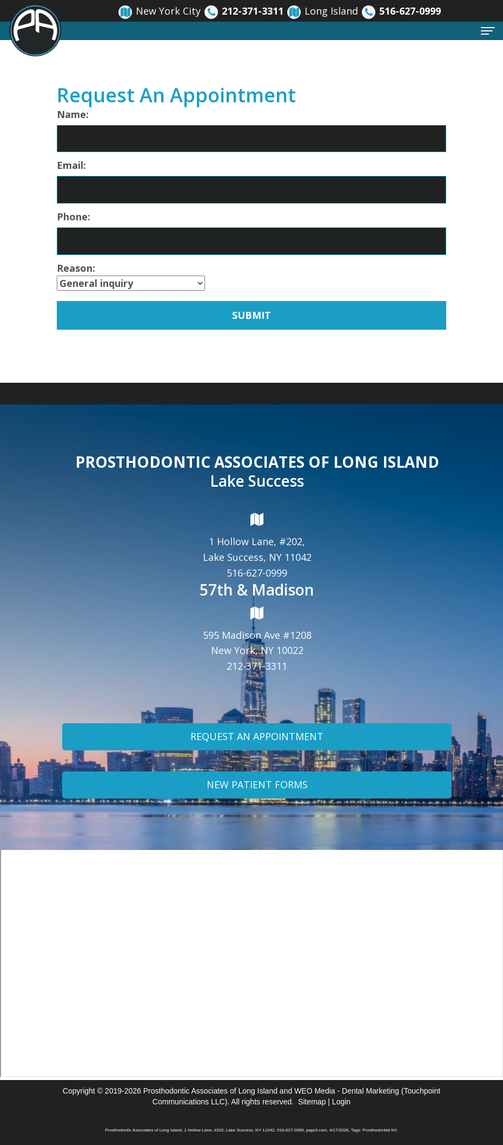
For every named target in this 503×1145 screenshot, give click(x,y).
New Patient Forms (257, 788)
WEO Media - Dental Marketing (346, 1091)
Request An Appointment (256, 740)
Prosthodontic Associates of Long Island (210, 1091)
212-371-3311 (257, 665)
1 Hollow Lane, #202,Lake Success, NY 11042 (257, 538)
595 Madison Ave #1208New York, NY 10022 (257, 631)
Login (341, 1101)
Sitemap (312, 1101)
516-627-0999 (257, 572)
